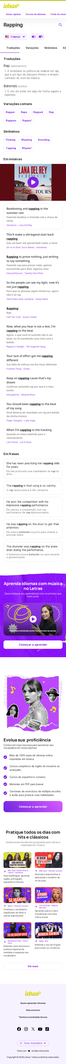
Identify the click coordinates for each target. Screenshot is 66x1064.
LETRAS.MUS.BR (11, 5)
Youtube (40, 1029)
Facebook (19, 1029)
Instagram (26, 1029)
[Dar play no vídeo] (33, 182)
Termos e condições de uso (33, 1017)
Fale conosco (33, 1010)
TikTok (47, 1029)
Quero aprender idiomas (33, 1003)
